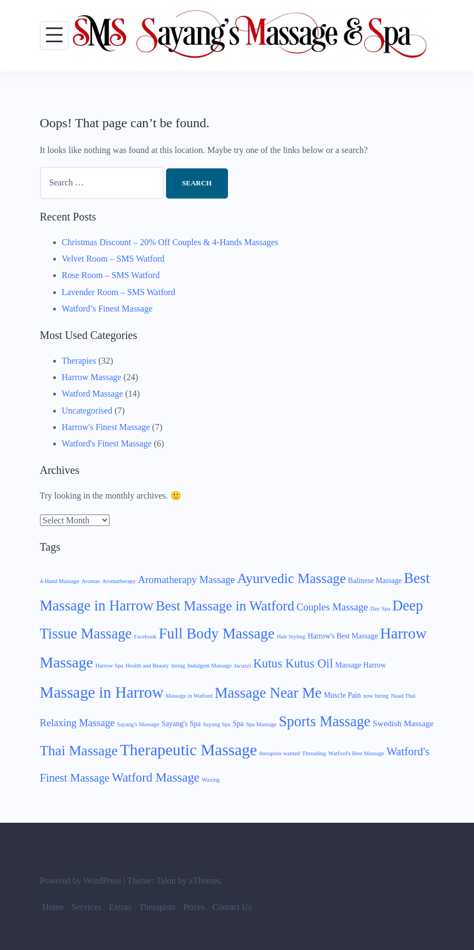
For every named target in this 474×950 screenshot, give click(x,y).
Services (86, 907)
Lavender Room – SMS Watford (118, 292)
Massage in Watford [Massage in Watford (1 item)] (188, 696)
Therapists (157, 907)
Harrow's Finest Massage (106, 427)
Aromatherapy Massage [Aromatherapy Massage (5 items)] (186, 579)
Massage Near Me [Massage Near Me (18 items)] (268, 693)
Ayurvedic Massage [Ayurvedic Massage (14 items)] (291, 578)
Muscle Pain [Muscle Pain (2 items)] (342, 695)
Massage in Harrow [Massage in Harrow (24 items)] (102, 692)
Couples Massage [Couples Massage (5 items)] (332, 607)
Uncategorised (87, 410)
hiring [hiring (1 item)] (178, 666)
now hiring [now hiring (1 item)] (376, 696)
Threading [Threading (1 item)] (314, 753)
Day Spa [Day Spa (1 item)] (380, 609)
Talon (166, 880)
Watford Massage (92, 393)
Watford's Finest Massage (107, 443)
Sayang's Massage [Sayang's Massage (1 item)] (138, 724)
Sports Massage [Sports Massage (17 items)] (324, 721)
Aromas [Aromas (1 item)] (90, 581)
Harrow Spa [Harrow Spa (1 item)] (109, 666)
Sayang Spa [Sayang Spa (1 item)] (216, 724)
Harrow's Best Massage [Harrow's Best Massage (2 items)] (342, 636)
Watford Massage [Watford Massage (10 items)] (155, 777)
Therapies (79, 360)
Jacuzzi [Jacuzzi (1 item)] (242, 666)
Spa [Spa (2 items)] (237, 724)
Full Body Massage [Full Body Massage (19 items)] (217, 633)
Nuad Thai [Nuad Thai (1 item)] (403, 696)
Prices (193, 907)
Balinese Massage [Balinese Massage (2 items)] (375, 580)
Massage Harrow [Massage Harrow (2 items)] (360, 665)
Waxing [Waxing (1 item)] (211, 780)
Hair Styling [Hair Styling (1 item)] (291, 637)
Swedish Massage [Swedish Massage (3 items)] (403, 723)
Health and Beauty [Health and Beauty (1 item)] (147, 666)
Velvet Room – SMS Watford (113, 258)
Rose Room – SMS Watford (111, 275)
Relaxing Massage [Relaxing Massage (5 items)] (77, 722)
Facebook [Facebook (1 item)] (145, 637)
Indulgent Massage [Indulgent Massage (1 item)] (209, 666)
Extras (120, 907)
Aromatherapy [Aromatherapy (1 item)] (119, 581)
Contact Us (232, 907)
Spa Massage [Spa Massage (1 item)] (261, 724)
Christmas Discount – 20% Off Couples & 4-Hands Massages (170, 242)
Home (53, 907)
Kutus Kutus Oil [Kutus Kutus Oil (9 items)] (293, 663)
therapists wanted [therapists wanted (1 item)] (279, 753)
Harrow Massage (92, 377)
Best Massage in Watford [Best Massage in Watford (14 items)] (225, 605)
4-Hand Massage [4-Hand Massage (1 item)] (59, 581)
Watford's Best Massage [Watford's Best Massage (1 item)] (356, 753)
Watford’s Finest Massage (107, 308)
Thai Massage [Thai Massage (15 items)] (79, 751)
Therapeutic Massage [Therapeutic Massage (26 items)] (188, 750)
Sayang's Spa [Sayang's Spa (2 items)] (181, 724)
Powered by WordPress (81, 880)
